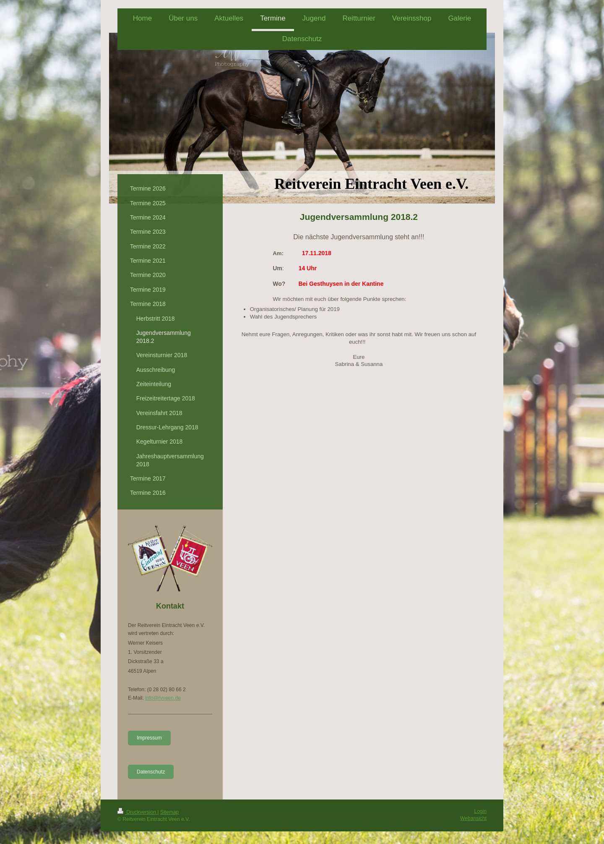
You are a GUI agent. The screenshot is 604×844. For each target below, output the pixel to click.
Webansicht (473, 818)
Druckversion (137, 812)
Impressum (149, 738)
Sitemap (169, 812)
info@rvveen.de (163, 698)
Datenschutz (151, 772)
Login (480, 811)
